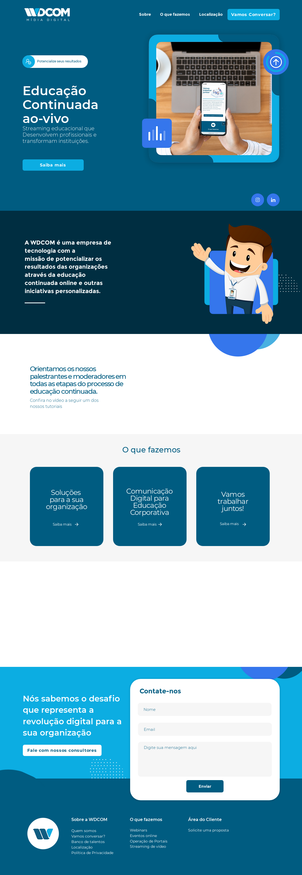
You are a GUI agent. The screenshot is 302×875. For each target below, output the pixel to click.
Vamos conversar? (88, 836)
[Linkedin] (273, 199)
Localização (82, 847)
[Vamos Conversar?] (253, 14)
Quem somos (83, 830)
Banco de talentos (88, 841)
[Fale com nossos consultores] (62, 750)
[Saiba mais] (53, 165)
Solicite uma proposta (208, 830)
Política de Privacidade (92, 852)
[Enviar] (205, 786)
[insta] (257, 199)
